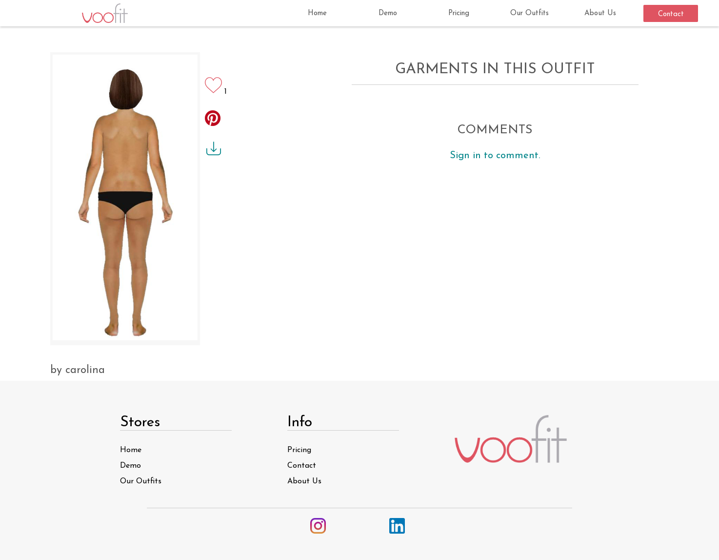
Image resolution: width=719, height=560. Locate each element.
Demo (130, 466)
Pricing (299, 450)
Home (130, 450)
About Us (304, 481)
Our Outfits (140, 481)
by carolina (77, 370)
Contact (301, 466)
